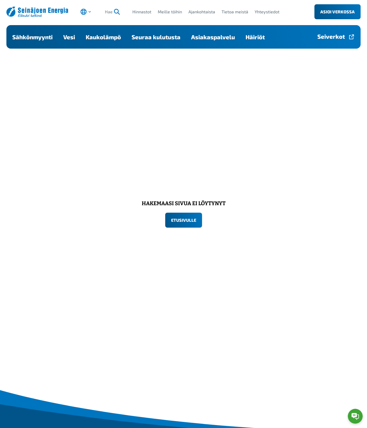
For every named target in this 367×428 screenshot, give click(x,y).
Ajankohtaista (201, 11)
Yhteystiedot (267, 11)
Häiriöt (255, 36)
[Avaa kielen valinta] (86, 11)
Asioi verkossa (337, 11)
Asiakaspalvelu (213, 36)
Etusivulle (183, 220)
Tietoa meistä (235, 11)
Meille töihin (170, 11)
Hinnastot (141, 11)
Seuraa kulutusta (156, 36)
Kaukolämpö (103, 36)
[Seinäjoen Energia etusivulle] (37, 12)
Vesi (69, 36)
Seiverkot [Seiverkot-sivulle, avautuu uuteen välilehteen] (331, 36)
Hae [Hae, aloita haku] (112, 12)
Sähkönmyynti (32, 36)
